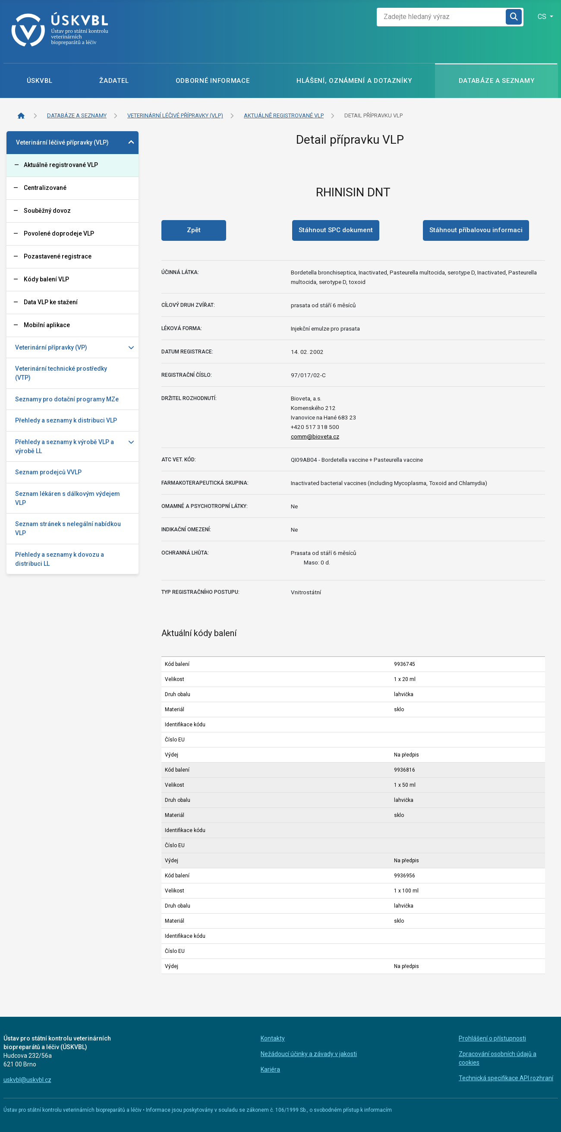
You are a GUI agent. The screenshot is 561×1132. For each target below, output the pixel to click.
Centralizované (45, 187)
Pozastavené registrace (57, 256)
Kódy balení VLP (46, 279)
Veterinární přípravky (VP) (51, 347)
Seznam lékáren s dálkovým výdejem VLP (67, 498)
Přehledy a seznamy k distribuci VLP (66, 420)
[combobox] (441, 17)
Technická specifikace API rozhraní (506, 1078)
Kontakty (273, 1038)
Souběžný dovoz (47, 210)
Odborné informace (213, 81)
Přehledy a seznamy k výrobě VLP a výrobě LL (64, 446)
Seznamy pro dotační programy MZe (67, 399)
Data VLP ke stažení (51, 302)
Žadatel (114, 81)
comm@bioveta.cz (315, 436)
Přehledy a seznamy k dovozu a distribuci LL (59, 559)
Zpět (194, 230)
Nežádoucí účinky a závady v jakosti (309, 1053)
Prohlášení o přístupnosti (492, 1038)
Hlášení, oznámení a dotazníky (354, 81)
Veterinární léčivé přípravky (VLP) (62, 142)
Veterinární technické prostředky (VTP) (61, 373)
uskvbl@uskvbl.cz (27, 1079)
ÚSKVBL (40, 81)
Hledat (514, 17)
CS (543, 17)
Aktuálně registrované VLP (61, 164)
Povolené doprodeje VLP (59, 233)
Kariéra (270, 1069)
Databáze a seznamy (497, 81)
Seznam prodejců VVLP (48, 472)
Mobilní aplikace (47, 325)
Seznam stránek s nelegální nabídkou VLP (68, 528)
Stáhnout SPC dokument (336, 230)
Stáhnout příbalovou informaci (476, 230)
